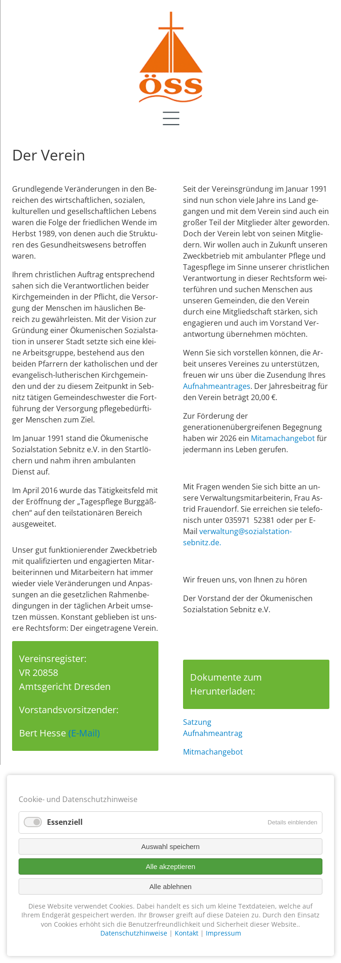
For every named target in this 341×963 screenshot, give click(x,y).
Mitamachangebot (283, 438)
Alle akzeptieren (171, 866)
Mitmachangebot (213, 752)
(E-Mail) (84, 733)
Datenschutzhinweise (133, 933)
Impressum (223, 933)
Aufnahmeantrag (213, 733)
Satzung (197, 722)
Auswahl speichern (170, 846)
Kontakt (186, 933)
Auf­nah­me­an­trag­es (216, 386)
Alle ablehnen (171, 886)
